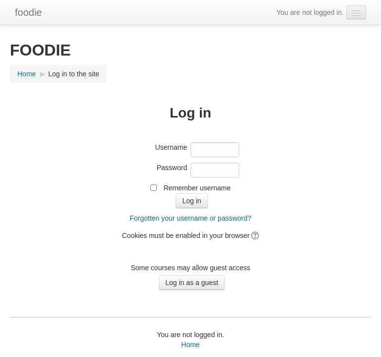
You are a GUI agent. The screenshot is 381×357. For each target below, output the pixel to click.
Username (171, 147)
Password (172, 168)
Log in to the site (73, 74)
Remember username (197, 188)
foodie (28, 12)
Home (26, 74)
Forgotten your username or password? (190, 218)
